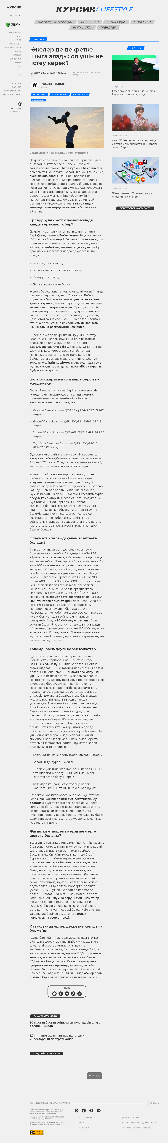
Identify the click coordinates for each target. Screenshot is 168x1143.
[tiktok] (84, 1110)
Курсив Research (13, 48)
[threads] (91, 1110)
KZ (20, 16)
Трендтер (108, 27)
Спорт (18, 66)
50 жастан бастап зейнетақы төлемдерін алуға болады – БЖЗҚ (65, 1024)
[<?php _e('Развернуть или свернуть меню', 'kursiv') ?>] (20, 104)
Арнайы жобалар (12, 91)
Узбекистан (15, 112)
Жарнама (16, 87)
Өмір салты (82, 27)
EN (16, 16)
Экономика (15, 59)
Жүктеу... (94, 1075)
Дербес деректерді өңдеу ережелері (139, 1123)
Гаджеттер (90, 22)
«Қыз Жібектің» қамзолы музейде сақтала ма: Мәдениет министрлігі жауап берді (134, 144)
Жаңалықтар (14, 33)
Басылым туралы (87, 1118)
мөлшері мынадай (61, 402)
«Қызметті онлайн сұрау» (65, 711)
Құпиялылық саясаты (132, 1118)
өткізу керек (85, 660)
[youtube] (99, 1110)
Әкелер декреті (39, 95)
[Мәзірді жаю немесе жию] (20, 75)
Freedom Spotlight (12, 95)
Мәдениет (142, 22)
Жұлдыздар (116, 22)
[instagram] (76, 1110)
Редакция (16, 83)
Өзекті (135, 48)
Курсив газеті (14, 44)
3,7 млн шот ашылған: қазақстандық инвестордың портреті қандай (57, 1037)
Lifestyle (17, 55)
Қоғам (18, 51)
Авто (19, 36)
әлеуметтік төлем (60, 95)
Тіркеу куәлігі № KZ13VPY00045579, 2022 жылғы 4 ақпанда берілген (47, 1118)
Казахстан (16, 108)
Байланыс (84, 1128)
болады (46, 529)
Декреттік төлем (80, 95)
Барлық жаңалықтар (55, 22)
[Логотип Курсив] (14, 7)
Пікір (19, 40)
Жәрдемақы (38, 100)
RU (11, 16)
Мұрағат (83, 1123)
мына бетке (45, 676)
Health (18, 63)
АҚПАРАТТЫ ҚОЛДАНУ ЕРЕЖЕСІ (136, 1128)
